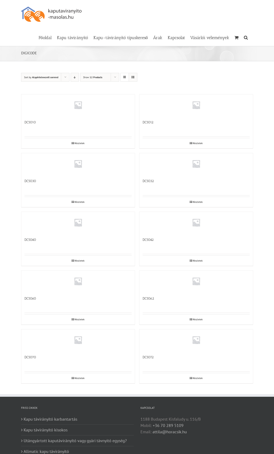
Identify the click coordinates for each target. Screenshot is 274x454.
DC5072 (148, 357)
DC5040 (30, 240)
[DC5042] (196, 222)
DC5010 (30, 122)
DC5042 (148, 240)
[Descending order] (75, 77)
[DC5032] (196, 163)
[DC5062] (196, 281)
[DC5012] (196, 105)
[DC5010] (78, 105)
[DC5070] (78, 339)
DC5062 (148, 298)
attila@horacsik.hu (170, 432)
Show (92, 77)
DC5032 (148, 181)
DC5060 (30, 298)
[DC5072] (196, 339)
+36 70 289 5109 (168, 425)
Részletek (79, 143)
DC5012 (148, 122)
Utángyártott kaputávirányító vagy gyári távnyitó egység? (75, 440)
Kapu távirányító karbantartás (50, 419)
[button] (246, 37)
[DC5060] (78, 281)
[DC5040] (78, 222)
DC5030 (30, 181)
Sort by (41, 77)
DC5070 (30, 357)
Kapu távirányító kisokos (45, 430)
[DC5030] (78, 163)
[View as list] (133, 77)
